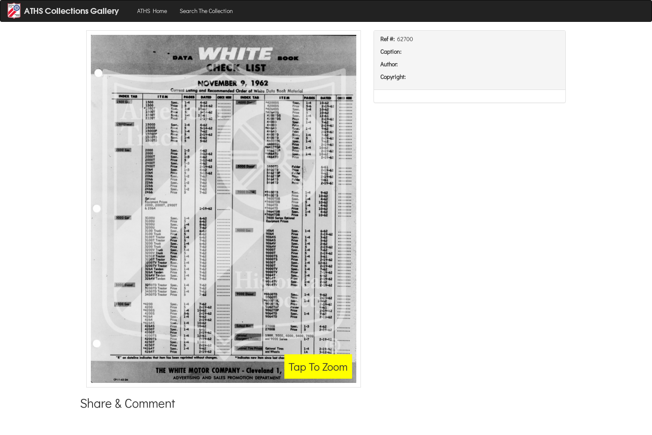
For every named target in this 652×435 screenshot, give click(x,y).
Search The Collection (206, 11)
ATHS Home (152, 11)
